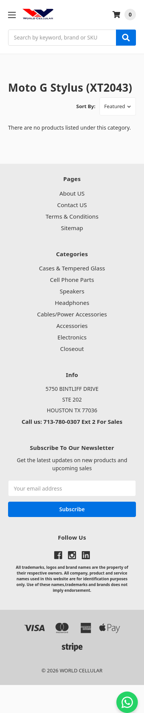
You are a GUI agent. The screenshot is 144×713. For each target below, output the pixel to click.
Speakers (72, 291)
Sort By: (86, 106)
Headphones (72, 302)
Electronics (72, 337)
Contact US (72, 205)
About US (72, 193)
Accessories (72, 325)
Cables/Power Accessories (72, 314)
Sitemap (72, 228)
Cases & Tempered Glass (72, 268)
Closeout (72, 348)
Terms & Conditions (72, 216)
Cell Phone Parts (72, 279)
